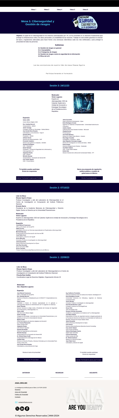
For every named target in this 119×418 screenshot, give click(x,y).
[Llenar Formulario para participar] (29, 178)
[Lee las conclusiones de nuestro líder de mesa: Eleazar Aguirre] (59, 65)
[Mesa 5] (72, 9)
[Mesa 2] (46, 9)
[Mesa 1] (33, 9)
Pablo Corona (20, 228)
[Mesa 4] (59, 9)
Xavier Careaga (21, 314)
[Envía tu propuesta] (89, 178)
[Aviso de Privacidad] (31, 360)
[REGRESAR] (59, 373)
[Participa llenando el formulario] (59, 73)
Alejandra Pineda (22, 326)
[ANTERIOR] (26, 373)
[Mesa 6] (85, 9)
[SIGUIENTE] (93, 373)
